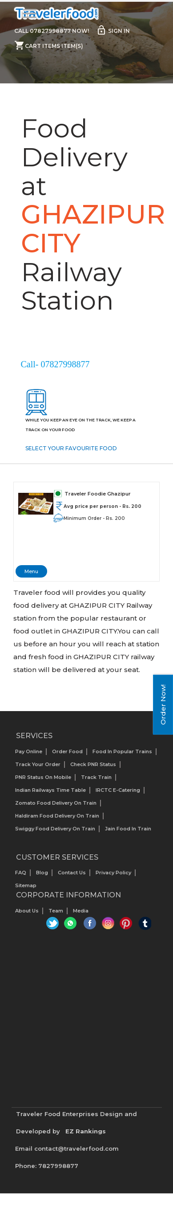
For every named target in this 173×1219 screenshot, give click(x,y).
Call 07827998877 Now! (51, 31)
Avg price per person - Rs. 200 (102, 506)
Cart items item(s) (48, 45)
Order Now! (163, 704)
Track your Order (37, 764)
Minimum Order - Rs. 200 (94, 518)
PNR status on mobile (43, 777)
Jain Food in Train (128, 828)
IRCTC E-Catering (118, 789)
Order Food (67, 751)
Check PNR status (93, 764)
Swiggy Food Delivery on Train (55, 828)
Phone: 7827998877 (46, 1165)
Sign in (113, 30)
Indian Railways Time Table (50, 789)
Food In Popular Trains (122, 751)
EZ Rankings (85, 1131)
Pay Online (28, 751)
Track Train (96, 777)
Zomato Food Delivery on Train (56, 802)
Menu (31, 571)
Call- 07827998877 (55, 364)
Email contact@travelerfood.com (67, 1148)
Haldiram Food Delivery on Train (57, 815)
